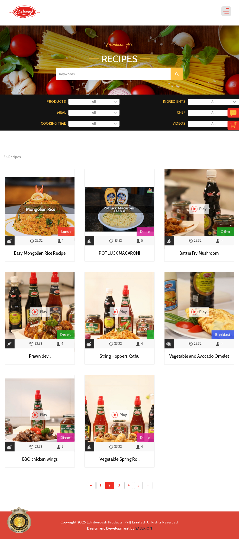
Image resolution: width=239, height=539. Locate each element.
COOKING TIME (53, 123)
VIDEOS (179, 123)
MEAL (61, 112)
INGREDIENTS (174, 101)
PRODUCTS (56, 101)
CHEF (181, 112)
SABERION (143, 528)
